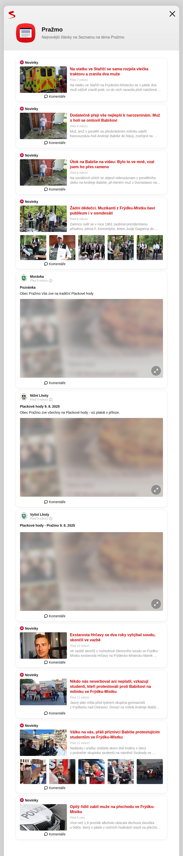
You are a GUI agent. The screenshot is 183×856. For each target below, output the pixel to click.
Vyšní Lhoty (39, 514)
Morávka (37, 276)
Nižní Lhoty (39, 395)
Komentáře (54, 96)
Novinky (31, 62)
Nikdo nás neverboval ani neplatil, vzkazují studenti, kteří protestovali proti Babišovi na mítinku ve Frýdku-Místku (110, 686)
